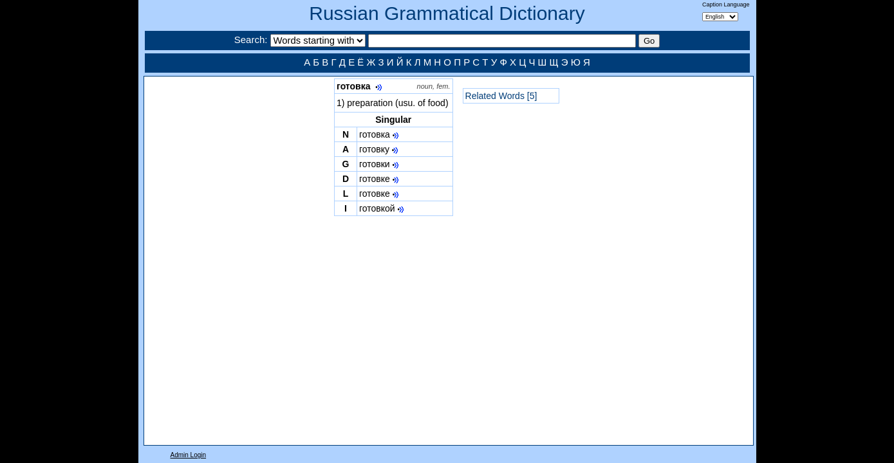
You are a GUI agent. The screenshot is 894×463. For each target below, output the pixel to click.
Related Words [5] (501, 96)
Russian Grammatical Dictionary (446, 13)
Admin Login (189, 454)
